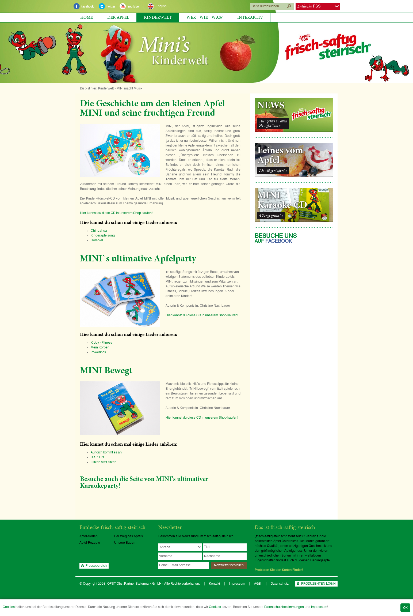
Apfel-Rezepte (89, 542)
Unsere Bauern (125, 542)
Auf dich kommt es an (106, 452)
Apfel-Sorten (88, 536)
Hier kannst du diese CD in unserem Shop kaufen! (116, 213)
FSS (309, 6)
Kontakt (214, 583)
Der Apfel (118, 17)
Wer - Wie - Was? (204, 17)
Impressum (319, 607)
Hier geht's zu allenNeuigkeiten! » (273, 123)
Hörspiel (97, 240)
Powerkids (98, 352)
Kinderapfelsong (103, 235)
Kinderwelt (158, 17)
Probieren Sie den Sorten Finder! (279, 570)
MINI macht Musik (129, 88)
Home (86, 17)
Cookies (9, 607)
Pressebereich (96, 565)
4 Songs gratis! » (271, 215)
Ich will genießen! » (273, 170)
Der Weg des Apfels (128, 536)
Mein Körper (100, 347)
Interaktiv (250, 17)
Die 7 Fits (97, 457)
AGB (258, 583)
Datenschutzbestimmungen (284, 607)
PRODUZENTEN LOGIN (318, 583)
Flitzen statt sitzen (103, 462)
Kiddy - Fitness (101, 342)
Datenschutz (280, 583)
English (161, 6)
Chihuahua (100, 230)
